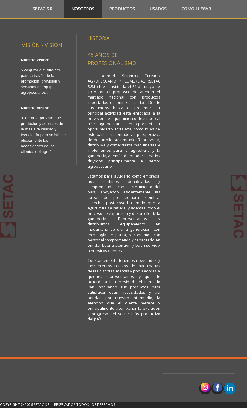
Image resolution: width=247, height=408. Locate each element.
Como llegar (196, 9)
